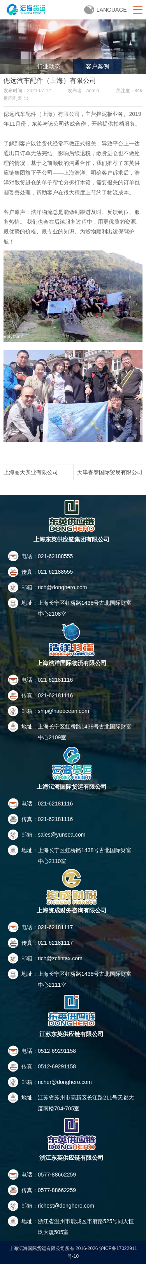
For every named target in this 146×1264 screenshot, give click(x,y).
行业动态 (48, 66)
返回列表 (16, 98)
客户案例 (97, 66)
